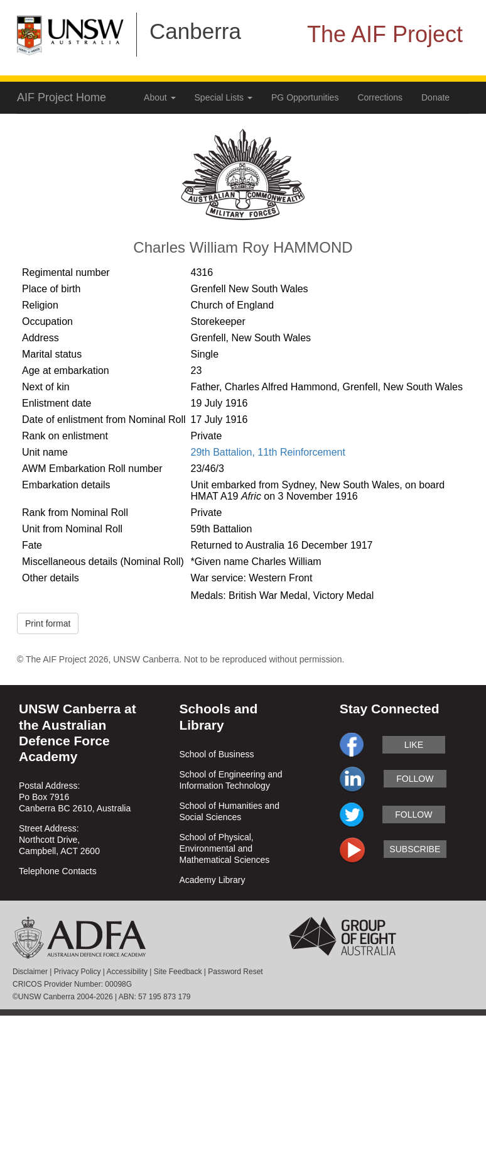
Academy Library (212, 880)
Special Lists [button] (223, 97)
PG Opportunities (304, 97)
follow (414, 779)
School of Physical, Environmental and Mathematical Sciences (224, 848)
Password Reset (235, 971)
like (413, 745)
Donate (435, 97)
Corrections (379, 97)
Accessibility (127, 971)
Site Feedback (178, 971)
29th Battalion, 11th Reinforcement (268, 452)
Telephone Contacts (58, 871)
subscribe (414, 849)
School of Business (216, 754)
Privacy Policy (77, 971)
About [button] (159, 97)
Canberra (195, 31)
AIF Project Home (61, 97)
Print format (47, 623)
